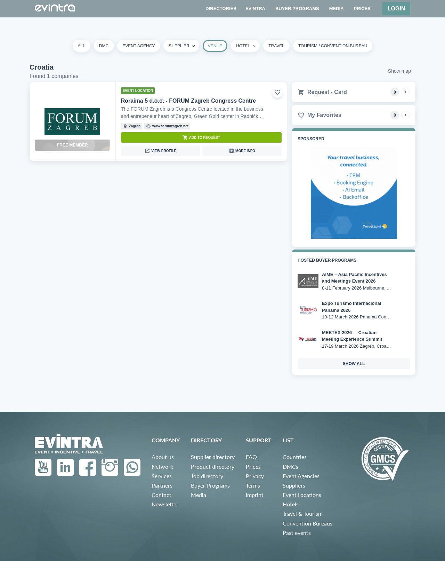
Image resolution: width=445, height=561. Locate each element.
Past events (297, 532)
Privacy (255, 476)
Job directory (207, 476)
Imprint (255, 494)
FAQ (251, 456)
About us (163, 456)
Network (162, 466)
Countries (295, 456)
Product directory (212, 466)
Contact (161, 494)
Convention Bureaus (307, 523)
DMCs (290, 466)
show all (354, 363)
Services (162, 476)
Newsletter (165, 504)
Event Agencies (301, 476)
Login (396, 8)
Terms (253, 485)
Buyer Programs (210, 485)
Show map (399, 71)
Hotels (291, 504)
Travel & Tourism (303, 513)
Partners (162, 485)
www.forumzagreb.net (170, 126)
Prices (253, 466)
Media (198, 494)
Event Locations (302, 494)
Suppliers (294, 485)
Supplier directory (213, 456)
